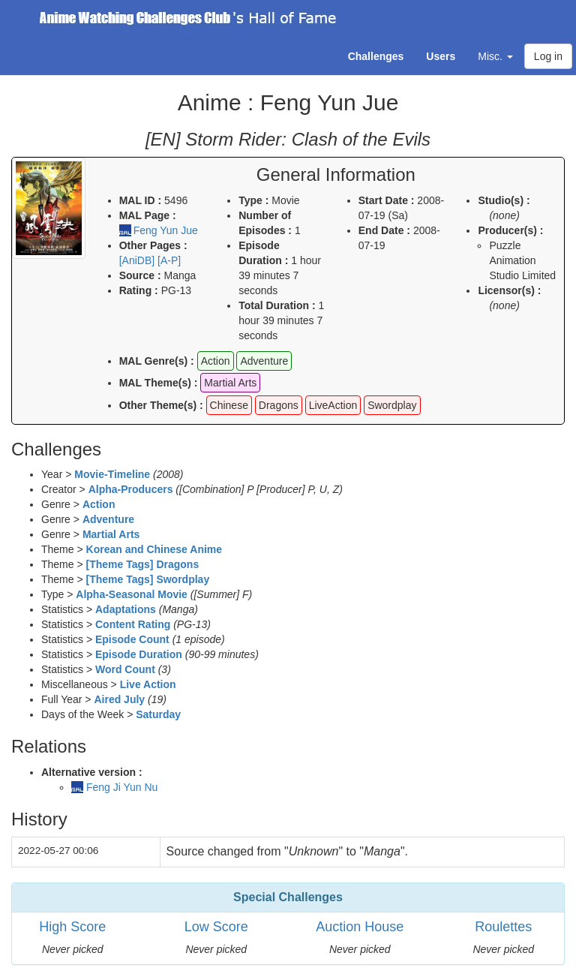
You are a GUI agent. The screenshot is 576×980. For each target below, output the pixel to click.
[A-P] (169, 260)
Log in (548, 56)
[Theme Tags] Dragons (143, 564)
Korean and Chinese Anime (154, 549)
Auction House (360, 926)
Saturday (158, 714)
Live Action (148, 684)
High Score (72, 926)
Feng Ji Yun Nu (122, 787)
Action (99, 504)
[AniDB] (136, 260)
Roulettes (503, 926)
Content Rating (132, 624)
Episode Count (132, 639)
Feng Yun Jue (166, 230)
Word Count (125, 669)
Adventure (108, 519)
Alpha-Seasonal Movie (132, 594)
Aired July (119, 699)
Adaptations (125, 609)
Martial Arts (111, 534)
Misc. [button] (495, 56)
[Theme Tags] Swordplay (148, 579)
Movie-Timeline (112, 474)
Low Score (216, 926)
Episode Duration (138, 654)
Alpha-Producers (130, 489)
